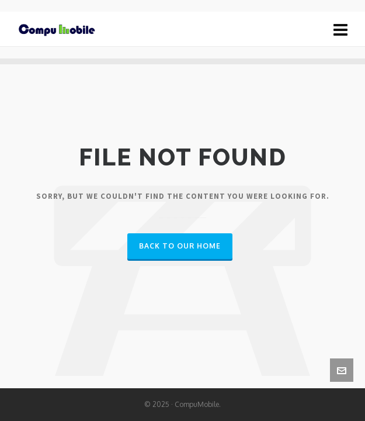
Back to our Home (180, 245)
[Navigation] (340, 29)
